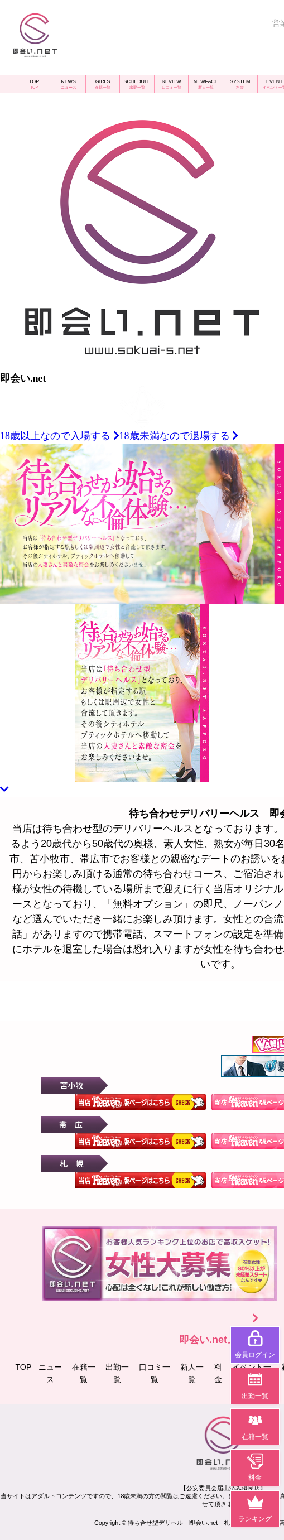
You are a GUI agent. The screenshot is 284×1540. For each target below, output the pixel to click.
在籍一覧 (86, 1372)
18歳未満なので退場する (179, 435)
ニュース (53, 1372)
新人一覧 (194, 1372)
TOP (25, 1365)
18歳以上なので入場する (59, 435)
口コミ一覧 (157, 1372)
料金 (221, 1372)
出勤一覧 (120, 1372)
